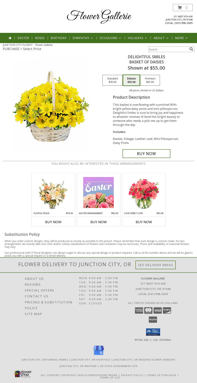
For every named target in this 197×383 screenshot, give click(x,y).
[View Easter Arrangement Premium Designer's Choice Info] (98, 192)
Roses (40, 38)
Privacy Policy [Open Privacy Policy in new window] (132, 375)
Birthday (58, 38)
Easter (23, 38)
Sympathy (83, 38)
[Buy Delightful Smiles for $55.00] (147, 153)
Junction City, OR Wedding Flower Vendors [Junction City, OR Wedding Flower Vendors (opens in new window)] (144, 359)
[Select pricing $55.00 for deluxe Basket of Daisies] (131, 80)
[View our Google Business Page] (98, 355)
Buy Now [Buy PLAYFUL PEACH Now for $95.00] (53, 222)
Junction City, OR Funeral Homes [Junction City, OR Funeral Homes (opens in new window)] (45, 359)
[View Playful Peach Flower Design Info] (53, 192)
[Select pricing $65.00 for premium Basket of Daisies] (150, 80)
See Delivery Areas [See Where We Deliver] (155, 265)
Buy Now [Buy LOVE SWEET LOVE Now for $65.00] (144, 222)
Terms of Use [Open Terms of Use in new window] (110, 377)
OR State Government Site (118, 365)
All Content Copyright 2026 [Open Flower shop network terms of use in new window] (62, 375)
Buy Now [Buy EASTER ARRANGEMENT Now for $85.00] (98, 222)
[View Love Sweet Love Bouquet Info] (144, 192)
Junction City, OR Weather (78, 365)
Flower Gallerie (99, 16)
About (161, 38)
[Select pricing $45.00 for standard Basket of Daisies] (112, 80)
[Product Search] (168, 49)
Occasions (111, 38)
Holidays (138, 38)
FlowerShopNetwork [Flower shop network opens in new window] (101, 375)
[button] (183, 7)
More (181, 38)
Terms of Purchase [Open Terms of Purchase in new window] (162, 375)
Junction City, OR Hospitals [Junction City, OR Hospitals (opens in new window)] (90, 359)
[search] (191, 49)
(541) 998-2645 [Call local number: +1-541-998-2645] (184, 23)
